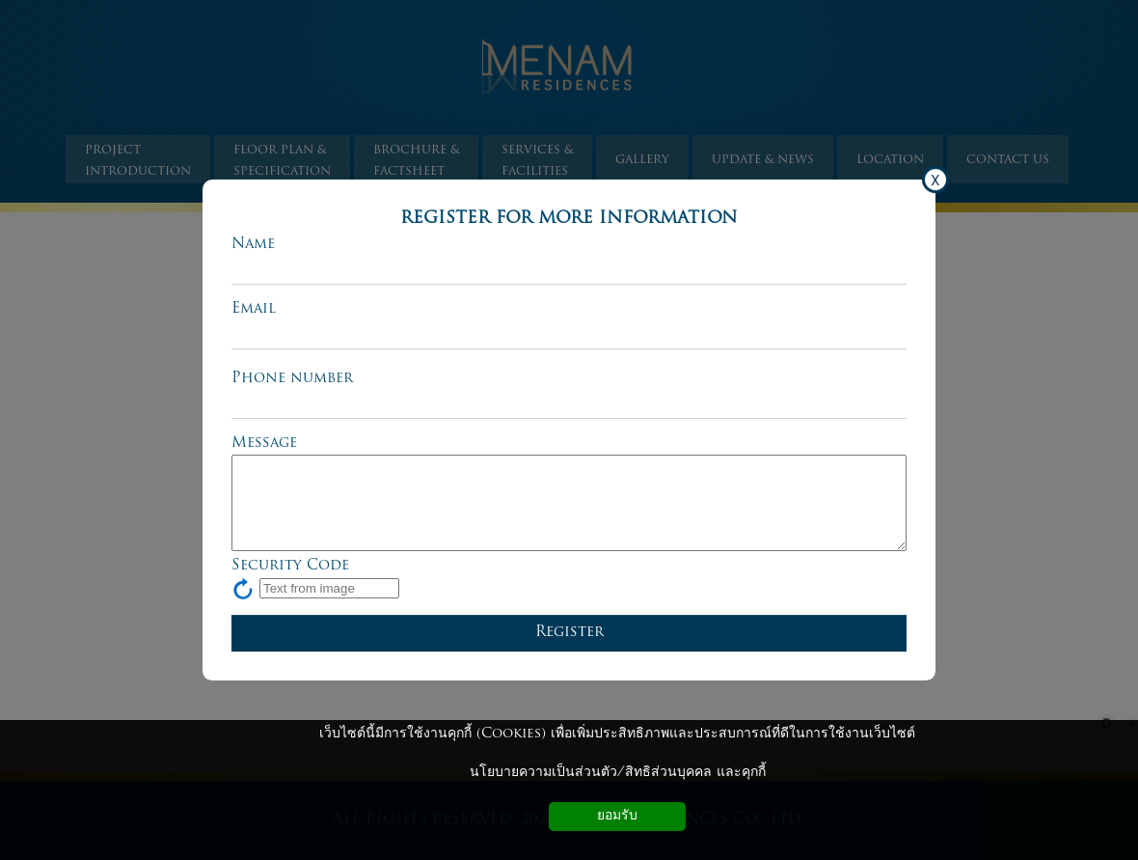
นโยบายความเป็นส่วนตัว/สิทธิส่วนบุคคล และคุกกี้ (618, 772)
